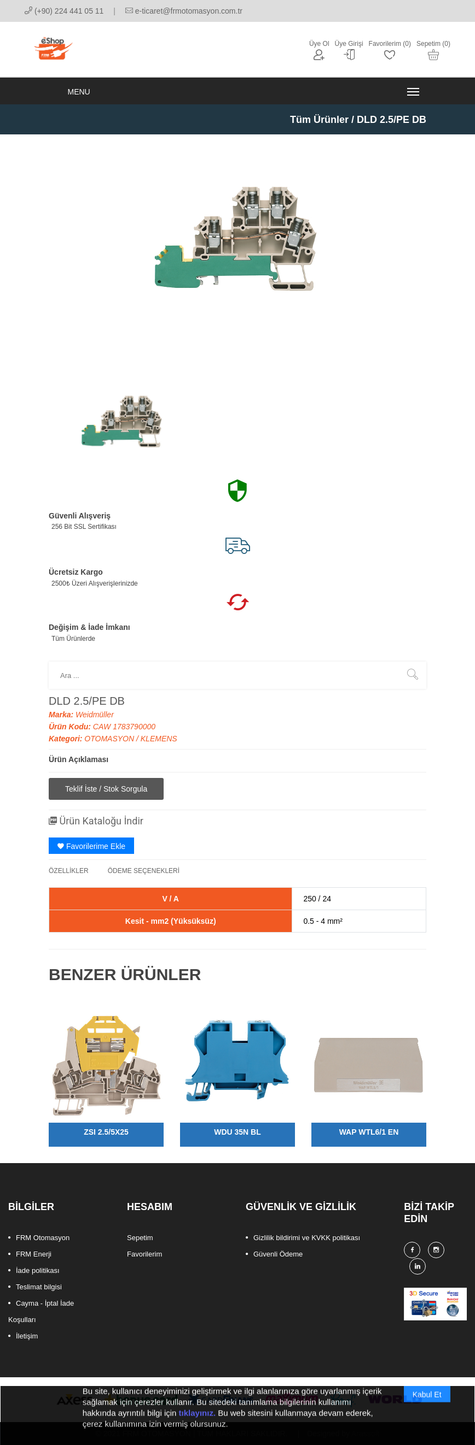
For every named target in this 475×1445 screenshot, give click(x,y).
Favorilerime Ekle (91, 846)
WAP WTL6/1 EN (369, 1132)
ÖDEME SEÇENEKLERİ (143, 871)
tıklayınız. (197, 1425)
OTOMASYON (110, 738)
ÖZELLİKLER (69, 871)
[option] (122, 424)
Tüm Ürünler (319, 119)
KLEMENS (159, 738)
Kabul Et (427, 1406)
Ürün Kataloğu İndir (96, 821)
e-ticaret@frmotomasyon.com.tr (183, 11)
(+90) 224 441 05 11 (64, 11)
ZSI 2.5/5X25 (106, 1132)
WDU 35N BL (237, 1132)
